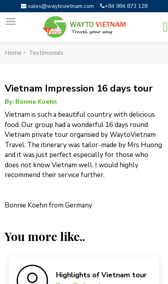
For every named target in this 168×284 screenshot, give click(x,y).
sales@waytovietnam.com (57, 6)
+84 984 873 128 (123, 6)
